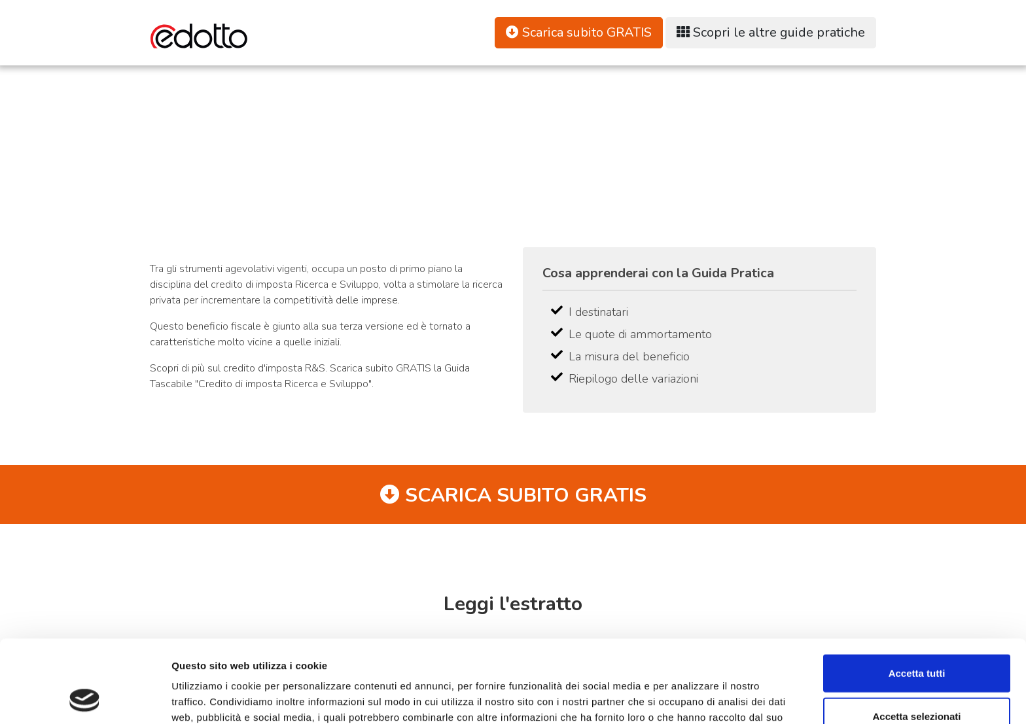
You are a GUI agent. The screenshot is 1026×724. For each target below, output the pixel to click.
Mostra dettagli (688, 698)
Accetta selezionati (916, 638)
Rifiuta (917, 681)
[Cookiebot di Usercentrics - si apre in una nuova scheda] (84, 698)
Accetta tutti (917, 595)
